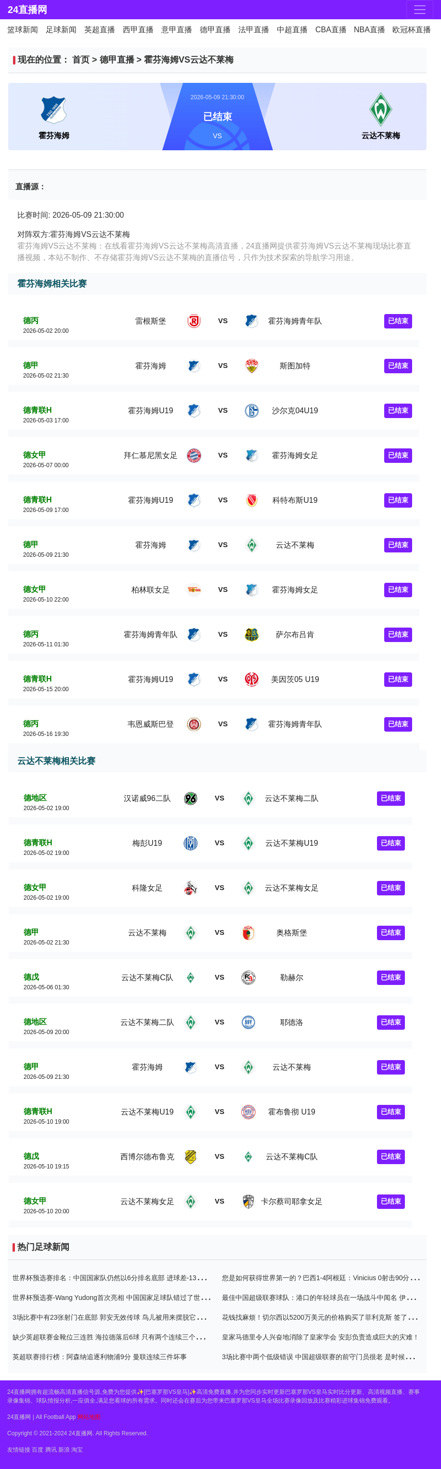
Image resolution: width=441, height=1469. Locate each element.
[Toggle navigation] (419, 9)
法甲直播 (253, 30)
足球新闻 (61, 30)
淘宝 (77, 1449)
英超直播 (99, 30)
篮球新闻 (22, 30)
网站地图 (89, 1417)
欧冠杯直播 (411, 30)
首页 (81, 60)
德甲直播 (215, 30)
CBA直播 (331, 30)
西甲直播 (138, 30)
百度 (37, 1449)
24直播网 (27, 9)
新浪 (64, 1449)
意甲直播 (176, 30)
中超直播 (292, 30)
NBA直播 (369, 30)
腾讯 (51, 1449)
